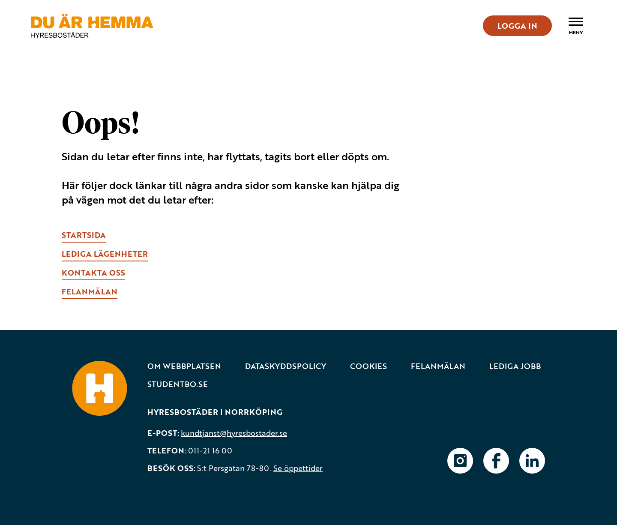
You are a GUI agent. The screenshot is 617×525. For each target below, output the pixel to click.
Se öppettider (298, 468)
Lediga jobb (515, 366)
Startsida (84, 234)
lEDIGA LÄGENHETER (105, 253)
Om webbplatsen (184, 366)
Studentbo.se (177, 384)
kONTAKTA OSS (93, 272)
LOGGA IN (517, 25)
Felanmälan (438, 366)
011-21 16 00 (210, 450)
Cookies (368, 366)
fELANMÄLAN (89, 291)
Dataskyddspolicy (285, 366)
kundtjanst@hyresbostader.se (234, 432)
